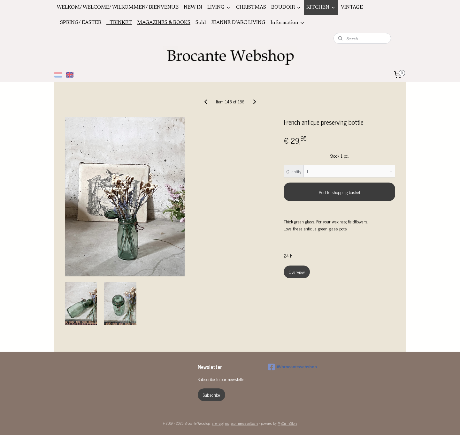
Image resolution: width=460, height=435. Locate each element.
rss (227, 423)
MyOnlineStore (287, 423)
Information (288, 23)
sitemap (217, 423)
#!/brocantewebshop (292, 367)
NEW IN (193, 7)
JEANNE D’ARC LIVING (238, 22)
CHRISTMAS (251, 7)
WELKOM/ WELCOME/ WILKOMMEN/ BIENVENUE (118, 7)
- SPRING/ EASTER (79, 22)
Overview (297, 271)
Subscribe (211, 394)
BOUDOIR (286, 7)
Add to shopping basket (339, 192)
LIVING (219, 7)
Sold (200, 22)
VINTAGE (352, 7)
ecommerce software (244, 423)
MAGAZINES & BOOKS (163, 22)
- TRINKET (119, 22)
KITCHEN (321, 7)
